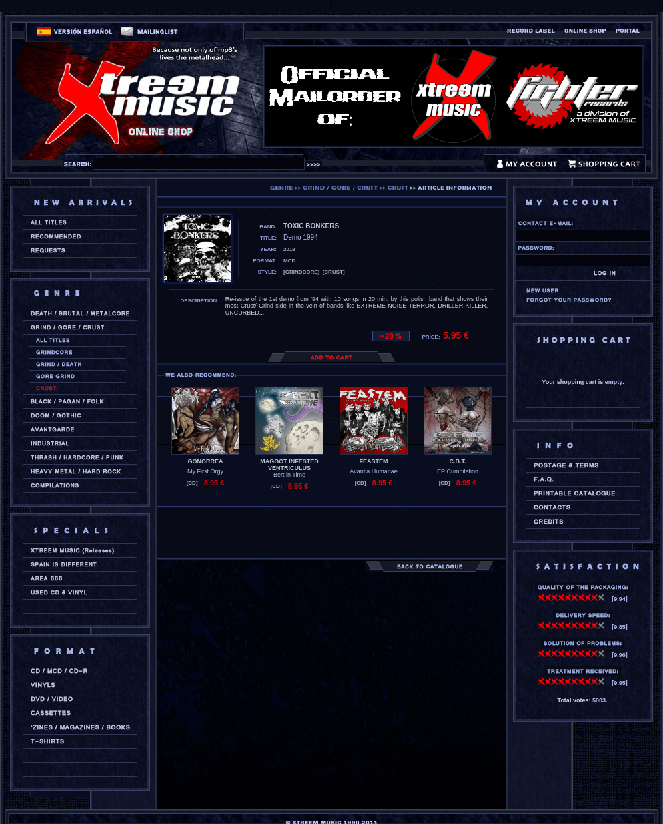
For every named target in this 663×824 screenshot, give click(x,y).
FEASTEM (373, 461)
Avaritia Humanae (373, 471)
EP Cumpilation (457, 471)
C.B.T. (457, 461)
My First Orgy (205, 471)
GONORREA (205, 461)
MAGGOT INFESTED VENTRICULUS (289, 464)
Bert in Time (289, 474)
